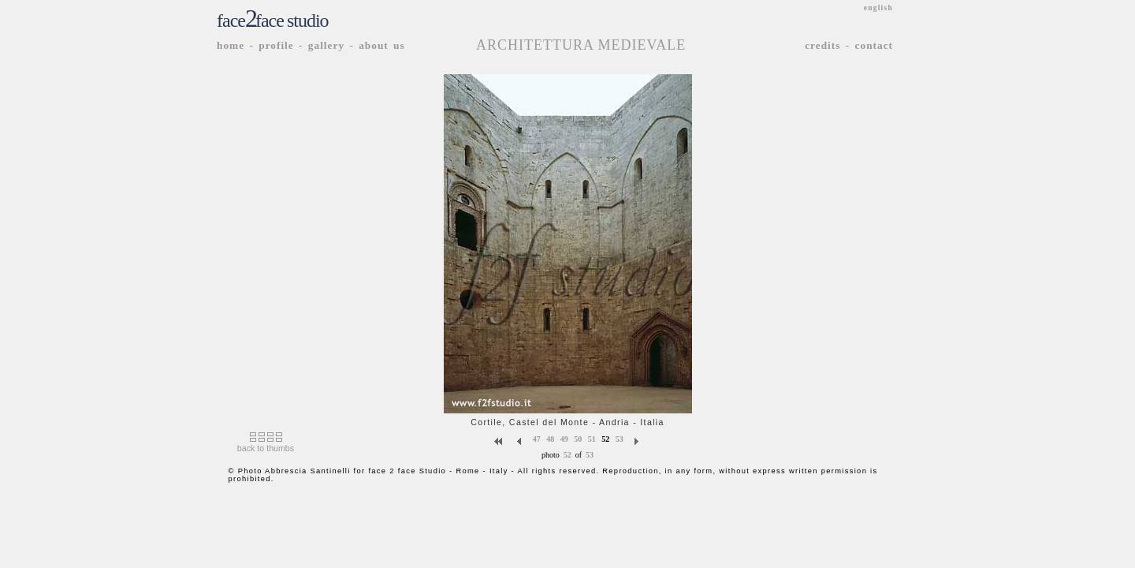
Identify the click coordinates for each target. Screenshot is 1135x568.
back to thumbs (265, 448)
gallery (326, 45)
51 (592, 438)
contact (874, 45)
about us (382, 45)
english (878, 8)
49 (564, 438)
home (230, 45)
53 (619, 438)
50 (578, 438)
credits (822, 45)
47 (537, 438)
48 (550, 438)
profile (276, 45)
